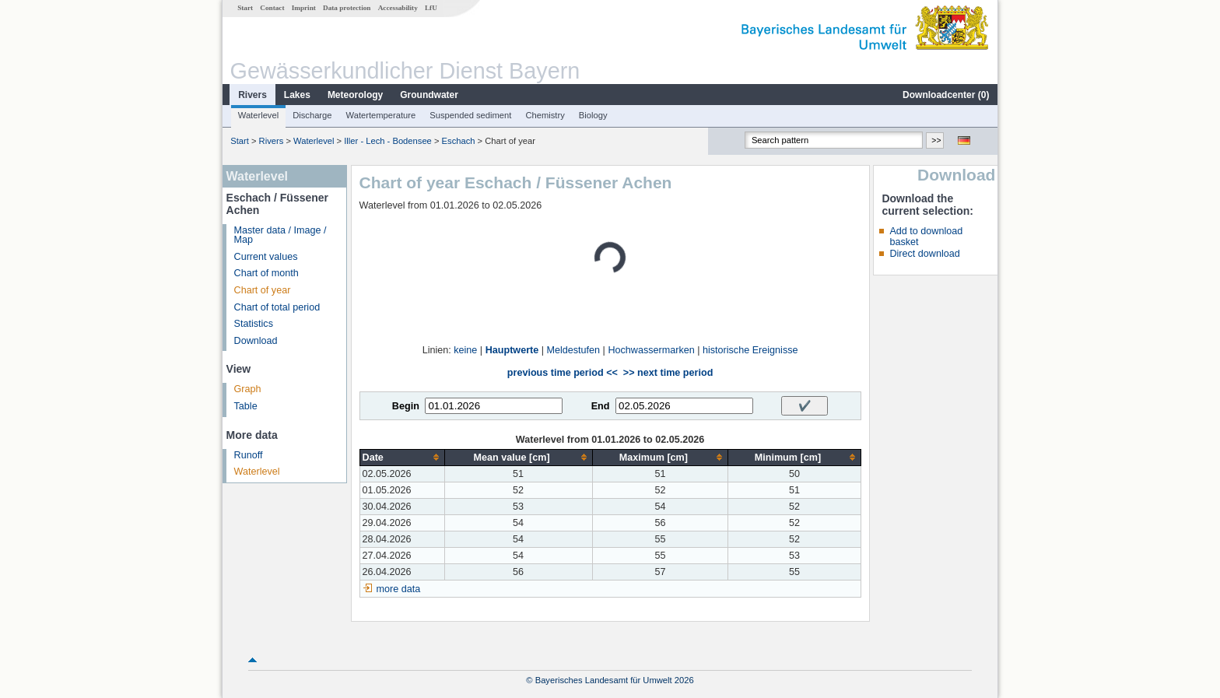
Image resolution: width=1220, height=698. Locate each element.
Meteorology (355, 94)
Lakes (297, 94)
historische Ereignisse (750, 350)
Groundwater (429, 94)
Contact (272, 8)
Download (256, 340)
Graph (247, 389)
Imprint (304, 8)
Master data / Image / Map (280, 235)
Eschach (458, 141)
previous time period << (562, 372)
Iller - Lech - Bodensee (388, 141)
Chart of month (266, 273)
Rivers (252, 94)
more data (399, 589)
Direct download (924, 253)
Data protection (346, 8)
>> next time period (668, 372)
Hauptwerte (512, 350)
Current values (266, 256)
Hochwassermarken (651, 350)
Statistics (253, 323)
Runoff (248, 455)
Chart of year (262, 290)
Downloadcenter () (946, 94)
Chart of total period (277, 307)
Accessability (398, 8)
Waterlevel (258, 115)
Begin (405, 406)
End (600, 406)
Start (245, 8)
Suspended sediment (470, 115)
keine (465, 350)
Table (246, 406)
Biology (593, 115)
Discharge (312, 115)
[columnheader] (401, 457)
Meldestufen (574, 350)
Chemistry (544, 115)
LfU (431, 8)
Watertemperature (381, 115)
